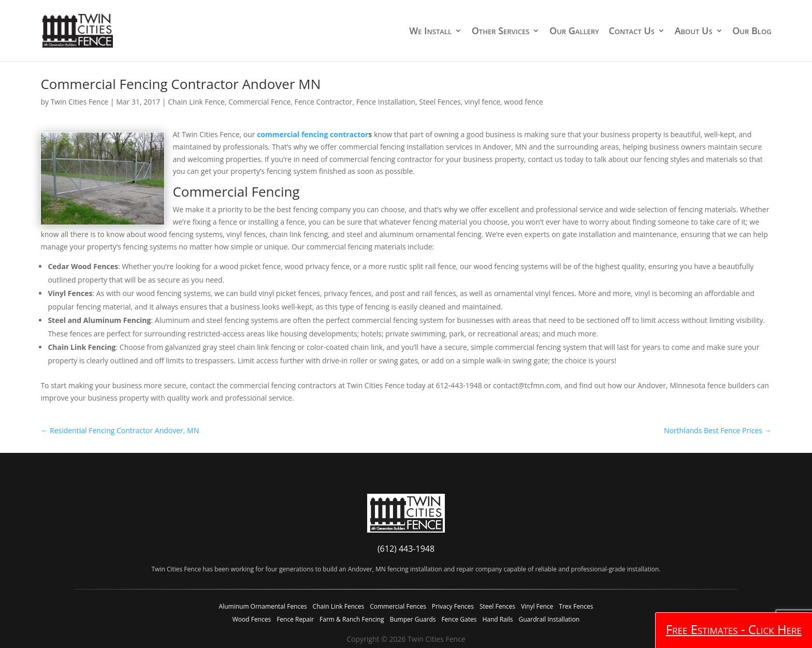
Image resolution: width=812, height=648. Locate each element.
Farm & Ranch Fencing (352, 619)
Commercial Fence (259, 102)
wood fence (523, 102)
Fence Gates (458, 619)
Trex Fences (576, 606)
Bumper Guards (412, 619)
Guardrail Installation (548, 619)
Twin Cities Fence (80, 102)
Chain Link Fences (339, 606)
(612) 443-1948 (406, 548)
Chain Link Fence (196, 102)
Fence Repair (295, 619)
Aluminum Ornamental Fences (263, 606)
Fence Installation (385, 102)
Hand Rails (497, 619)
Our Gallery (574, 31)
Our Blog (751, 31)
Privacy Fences (453, 606)
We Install (430, 31)
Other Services (501, 31)
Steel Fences (439, 102)
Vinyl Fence (537, 606)
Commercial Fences (398, 606)
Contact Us (631, 31)
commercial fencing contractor (312, 134)
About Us (694, 31)
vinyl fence (482, 102)
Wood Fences (252, 619)
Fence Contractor (324, 102)
